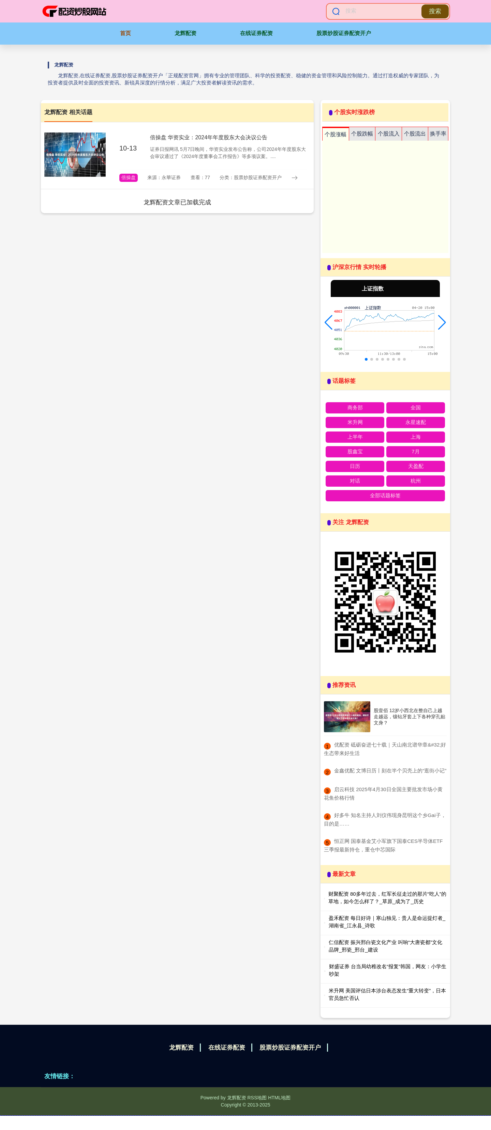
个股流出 (415, 134)
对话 (355, 481)
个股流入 (389, 134)
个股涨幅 (335, 134)
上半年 (355, 437)
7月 (415, 451)
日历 (355, 466)
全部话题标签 (385, 495)
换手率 (438, 134)
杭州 (416, 481)
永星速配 (415, 422)
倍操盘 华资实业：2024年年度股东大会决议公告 (208, 137)
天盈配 (415, 466)
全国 (416, 407)
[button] (328, 322)
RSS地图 (257, 1097)
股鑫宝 (355, 451)
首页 (125, 33)
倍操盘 (128, 177)
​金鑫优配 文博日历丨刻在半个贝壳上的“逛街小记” (390, 770)
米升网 (355, 422)
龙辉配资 (185, 33)
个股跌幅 (362, 134)
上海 (416, 437)
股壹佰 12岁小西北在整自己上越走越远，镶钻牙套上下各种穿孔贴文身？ (409, 716)
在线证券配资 (256, 33)
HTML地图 (279, 1097)
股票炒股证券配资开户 (343, 33)
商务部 (355, 407)
